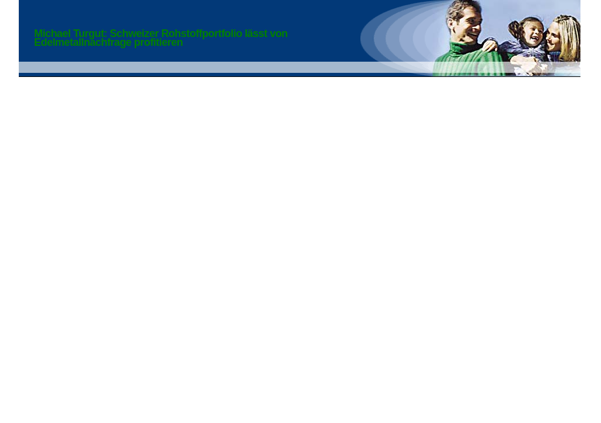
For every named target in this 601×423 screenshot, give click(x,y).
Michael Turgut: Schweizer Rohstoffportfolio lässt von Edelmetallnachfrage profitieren (161, 38)
